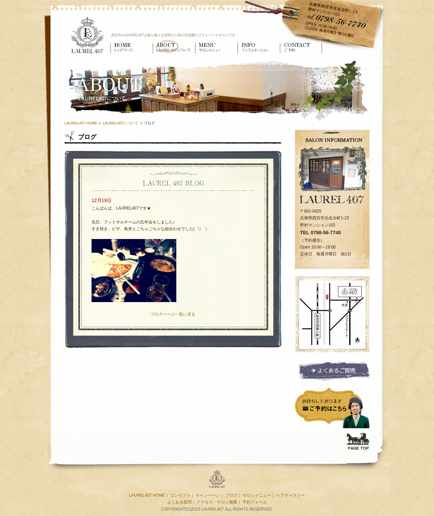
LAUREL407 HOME (80, 123)
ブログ (231, 495)
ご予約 (301, 47)
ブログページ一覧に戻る (173, 314)
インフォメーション (258, 47)
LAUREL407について (174, 47)
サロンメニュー (216, 47)
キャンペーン (208, 495)
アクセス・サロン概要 (217, 502)
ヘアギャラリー (290, 495)
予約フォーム (254, 502)
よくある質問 (179, 502)
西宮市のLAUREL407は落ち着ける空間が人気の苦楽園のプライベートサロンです (173, 35)
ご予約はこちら (332, 407)
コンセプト (180, 495)
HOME (131, 47)
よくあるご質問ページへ (332, 371)
